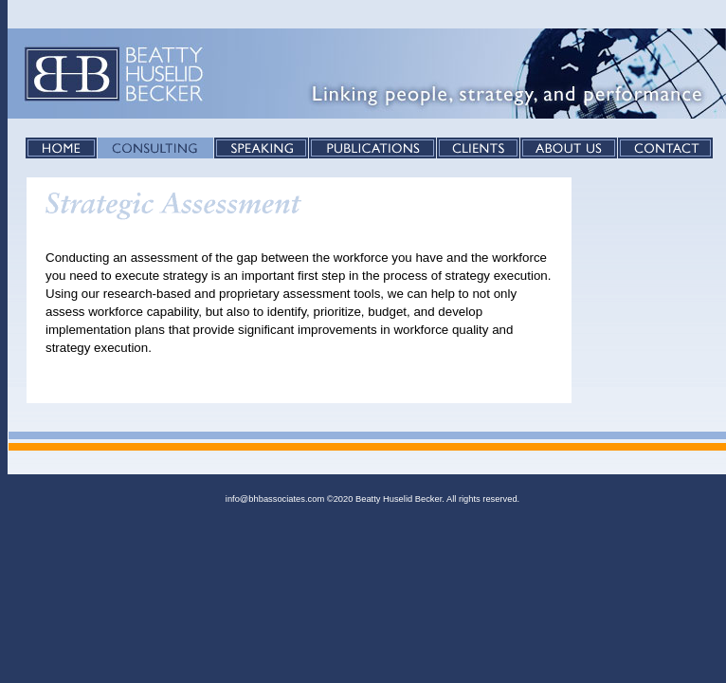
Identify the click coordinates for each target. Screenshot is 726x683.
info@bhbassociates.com (275, 499)
